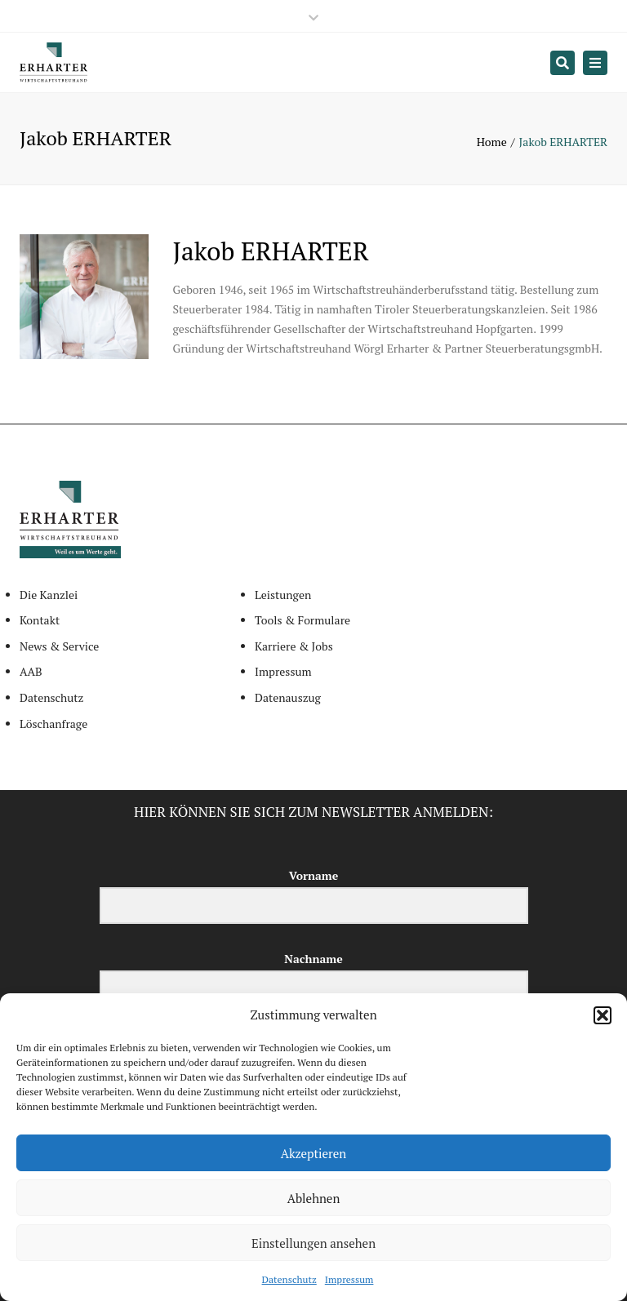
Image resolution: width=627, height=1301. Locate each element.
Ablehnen (313, 1198)
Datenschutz (289, 1279)
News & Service (59, 646)
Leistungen (283, 594)
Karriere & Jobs (294, 646)
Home (492, 141)
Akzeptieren (314, 1153)
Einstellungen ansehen (313, 1243)
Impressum (349, 1279)
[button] (602, 1015)
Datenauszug (288, 697)
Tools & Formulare (302, 620)
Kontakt (40, 620)
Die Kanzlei (49, 594)
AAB (31, 671)
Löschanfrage (53, 723)
